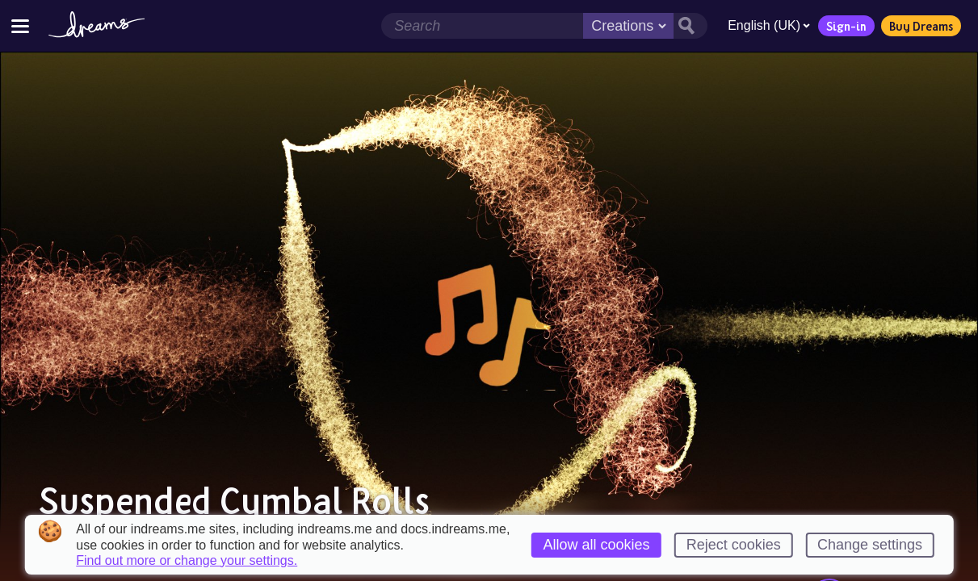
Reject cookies (733, 545)
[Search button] (690, 26)
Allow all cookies (597, 545)
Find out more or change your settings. (186, 560)
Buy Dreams (921, 26)
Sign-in (846, 26)
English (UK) (769, 25)
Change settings (869, 545)
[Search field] (482, 26)
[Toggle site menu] (20, 25)
